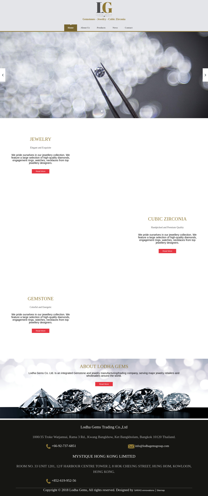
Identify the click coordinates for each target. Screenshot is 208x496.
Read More (40, 171)
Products (104, 27)
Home (71, 27)
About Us (87, 27)
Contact (134, 27)
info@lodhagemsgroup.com (152, 445)
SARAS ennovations (144, 490)
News (119, 27)
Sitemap (161, 490)
